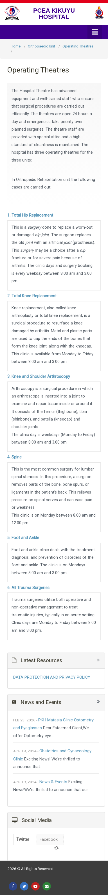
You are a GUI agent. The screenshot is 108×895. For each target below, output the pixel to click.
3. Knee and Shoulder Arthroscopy (38, 376)
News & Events (53, 781)
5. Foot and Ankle (23, 537)
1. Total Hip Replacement (30, 215)
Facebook (49, 839)
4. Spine (14, 457)
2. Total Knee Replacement (32, 296)
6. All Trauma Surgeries (28, 587)
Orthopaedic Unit (41, 46)
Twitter (22, 839)
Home (16, 46)
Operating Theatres (77, 46)
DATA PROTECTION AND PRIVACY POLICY (51, 677)
